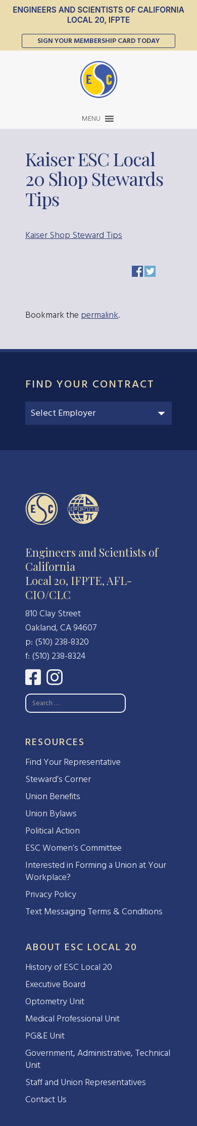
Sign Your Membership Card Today (98, 40)
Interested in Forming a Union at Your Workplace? (95, 871)
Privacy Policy (50, 894)
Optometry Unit (54, 1001)
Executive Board (55, 984)
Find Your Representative (73, 762)
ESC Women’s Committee (73, 848)
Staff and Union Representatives (85, 1082)
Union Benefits (52, 796)
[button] (91, 119)
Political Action (52, 830)
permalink (99, 315)
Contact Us (46, 1099)
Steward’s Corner (58, 779)
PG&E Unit (45, 1036)
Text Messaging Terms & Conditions (94, 911)
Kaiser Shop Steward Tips (73, 235)
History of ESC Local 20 (68, 967)
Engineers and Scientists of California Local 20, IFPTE (98, 15)
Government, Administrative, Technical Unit (97, 1059)
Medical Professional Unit (72, 1018)
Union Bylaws (51, 813)
